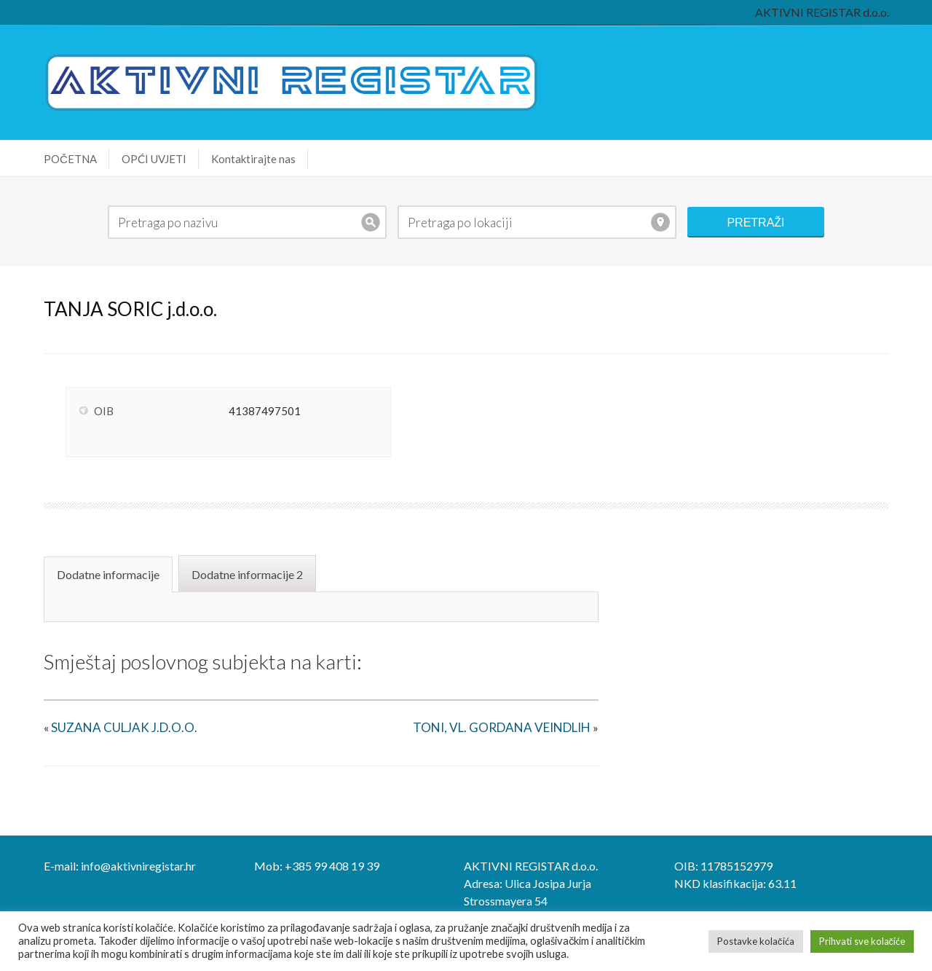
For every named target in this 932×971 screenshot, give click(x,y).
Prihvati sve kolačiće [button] (862, 941)
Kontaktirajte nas (253, 158)
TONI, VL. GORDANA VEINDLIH (502, 727)
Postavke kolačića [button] (755, 941)
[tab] (110, 573)
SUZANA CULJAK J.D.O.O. (124, 727)
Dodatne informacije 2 (247, 574)
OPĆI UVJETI (154, 158)
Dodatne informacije (108, 574)
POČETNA (70, 158)
